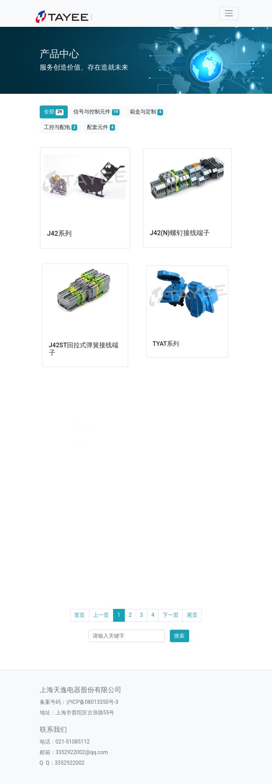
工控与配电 (60, 127)
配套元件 (101, 127)
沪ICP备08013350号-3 (92, 702)
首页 (79, 615)
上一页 (101, 615)
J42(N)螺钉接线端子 (180, 228)
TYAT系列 (171, 335)
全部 (54, 112)
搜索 (179, 636)
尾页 (192, 615)
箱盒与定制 (146, 112)
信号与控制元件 (96, 112)
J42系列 (61, 230)
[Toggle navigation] (228, 13)
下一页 (171, 615)
